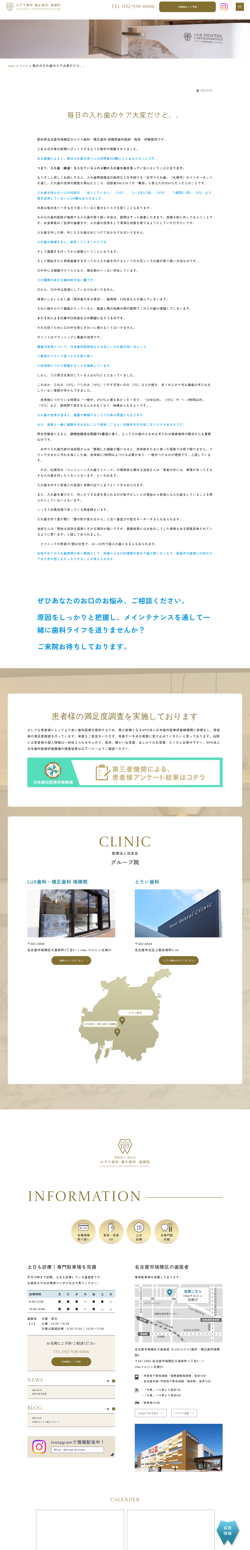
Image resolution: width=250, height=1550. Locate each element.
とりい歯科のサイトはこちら (179, 962)
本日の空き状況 (71, 1402)
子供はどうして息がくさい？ (71, 1433)
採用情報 (228, 1530)
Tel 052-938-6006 (71, 1356)
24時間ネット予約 (185, 9)
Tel (130, 9)
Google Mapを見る (154, 1418)
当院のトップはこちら (71, 962)
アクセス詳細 (199, 1418)
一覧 (103, 1389)
